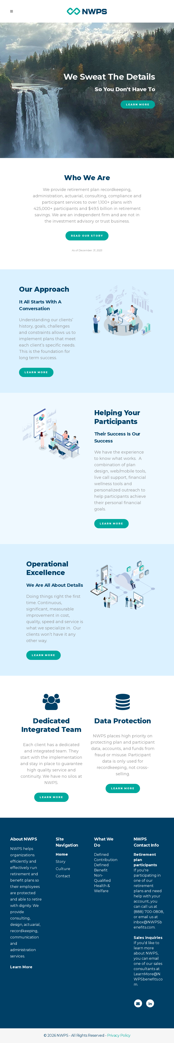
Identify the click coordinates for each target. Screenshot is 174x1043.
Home (62, 854)
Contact (63, 876)
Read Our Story (87, 235)
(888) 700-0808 (148, 912)
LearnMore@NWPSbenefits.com (148, 979)
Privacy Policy (118, 1035)
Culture (63, 869)
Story (60, 861)
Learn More (138, 106)
